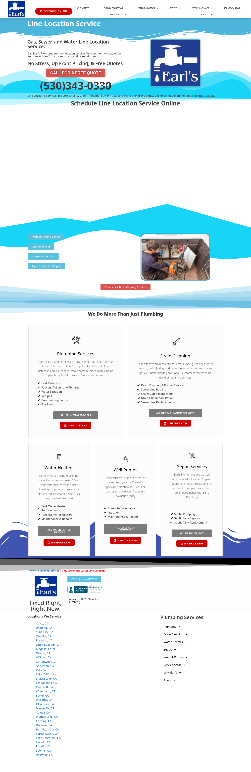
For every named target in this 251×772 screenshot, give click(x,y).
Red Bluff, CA (44, 687)
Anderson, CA (45, 666)
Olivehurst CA (45, 704)
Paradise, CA (44, 640)
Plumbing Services (48, 570)
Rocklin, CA (43, 746)
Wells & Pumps (202, 8)
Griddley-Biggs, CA (48, 645)
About (206, 14)
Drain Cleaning (115, 8)
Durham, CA (44, 725)
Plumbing (85, 8)
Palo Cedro (43, 670)
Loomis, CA (43, 750)
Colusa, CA (43, 712)
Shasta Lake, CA (46, 678)
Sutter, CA (42, 695)
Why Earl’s (118, 14)
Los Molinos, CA (46, 683)
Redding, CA (44, 628)
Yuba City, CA (44, 632)
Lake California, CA (48, 738)
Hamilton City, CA (47, 729)
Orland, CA (43, 653)
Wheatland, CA (45, 691)
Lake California (46, 674)
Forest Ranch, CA (47, 733)
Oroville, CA (43, 636)
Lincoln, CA (43, 742)
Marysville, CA (45, 708)
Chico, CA (42, 623)
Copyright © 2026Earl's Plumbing (82, 600)
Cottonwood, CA (46, 662)
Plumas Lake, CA (47, 717)
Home (31, 570)
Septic (175, 8)
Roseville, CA (44, 755)
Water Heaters (148, 8)
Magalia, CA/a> (46, 649)
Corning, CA (44, 721)
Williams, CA (44, 700)
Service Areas (234, 8)
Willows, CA (43, 657)
